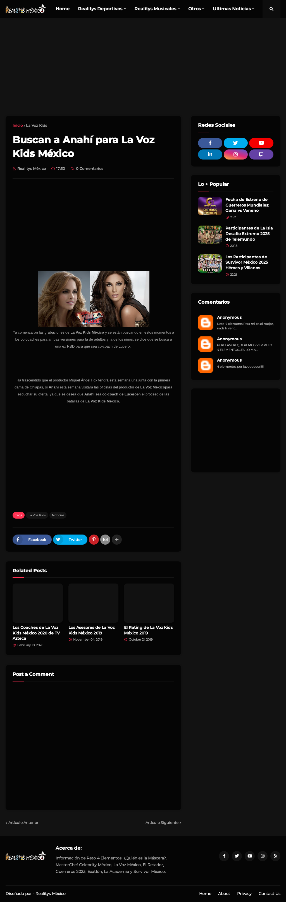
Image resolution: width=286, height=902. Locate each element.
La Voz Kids (36, 125)
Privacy (244, 893)
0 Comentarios (89, 168)
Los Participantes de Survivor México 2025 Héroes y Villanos (246, 262)
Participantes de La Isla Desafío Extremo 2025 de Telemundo (249, 234)
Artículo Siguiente (162, 822)
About (224, 893)
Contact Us (269, 893)
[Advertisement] (143, 67)
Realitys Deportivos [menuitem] (100, 8)
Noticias (58, 515)
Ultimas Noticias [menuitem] (232, 8)
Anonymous (229, 317)
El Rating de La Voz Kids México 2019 (148, 630)
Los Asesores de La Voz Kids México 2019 (91, 630)
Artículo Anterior (23, 822)
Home (205, 893)
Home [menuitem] (63, 8)
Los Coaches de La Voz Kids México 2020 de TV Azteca (36, 633)
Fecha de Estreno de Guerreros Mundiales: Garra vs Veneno (247, 205)
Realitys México (50, 893)
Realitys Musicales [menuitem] (155, 8)
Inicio (18, 125)
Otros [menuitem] (194, 8)
